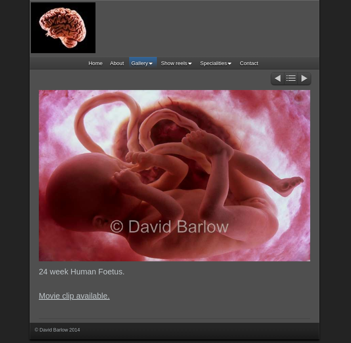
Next (305, 79)
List (291, 79)
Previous (277, 79)
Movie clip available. (74, 295)
